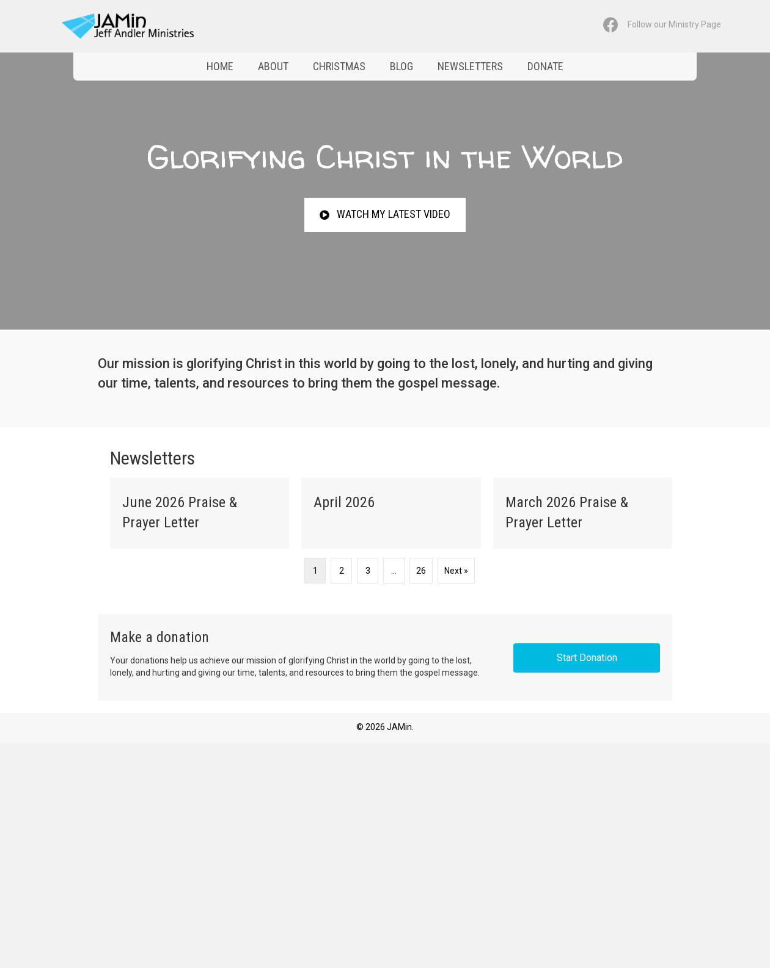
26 (421, 571)
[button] (385, 214)
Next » (456, 571)
